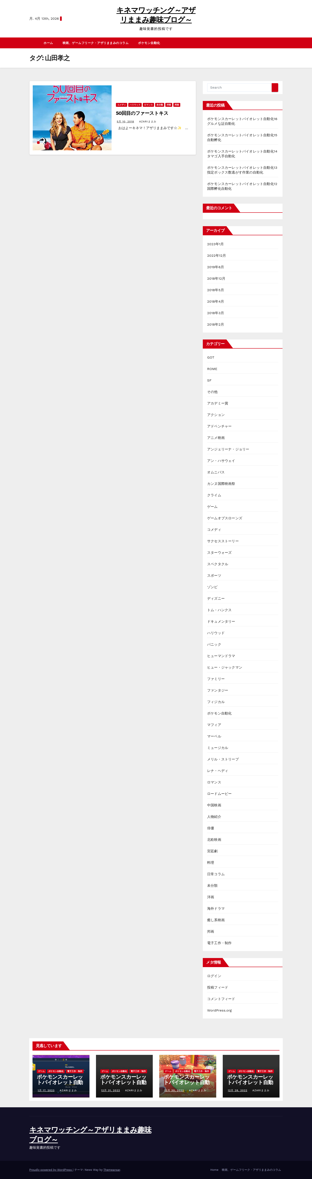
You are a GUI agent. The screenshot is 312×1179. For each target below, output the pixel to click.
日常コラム (216, 874)
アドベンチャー (219, 426)
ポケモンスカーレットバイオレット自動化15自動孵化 (123, 1082)
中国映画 (214, 805)
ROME (212, 369)
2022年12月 (216, 255)
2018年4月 (215, 301)
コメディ (121, 105)
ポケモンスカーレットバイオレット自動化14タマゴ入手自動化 (187, 1085)
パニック (214, 644)
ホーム (48, 43)
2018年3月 (215, 313)
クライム (214, 495)
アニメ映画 (216, 438)
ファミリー (216, 679)
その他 (212, 392)
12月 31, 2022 (110, 1090)
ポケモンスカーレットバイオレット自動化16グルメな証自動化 (60, 1085)
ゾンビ (212, 587)
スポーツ (214, 575)
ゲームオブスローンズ (224, 518)
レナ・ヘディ (217, 771)
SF (209, 380)
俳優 (210, 828)
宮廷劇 (212, 851)
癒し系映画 (216, 920)
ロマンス (148, 105)
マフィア (214, 725)
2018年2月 (215, 324)
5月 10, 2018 (125, 121)
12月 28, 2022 (237, 1090)
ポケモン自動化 (149, 43)
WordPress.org (219, 1010)
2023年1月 (215, 244)
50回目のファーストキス (142, 113)
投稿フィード (217, 987)
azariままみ (147, 121)
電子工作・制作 (219, 943)
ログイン (214, 976)
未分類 (159, 105)
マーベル (214, 736)
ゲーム (212, 507)
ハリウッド (135, 105)
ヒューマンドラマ (221, 656)
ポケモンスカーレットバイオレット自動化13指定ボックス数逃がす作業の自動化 (250, 1085)
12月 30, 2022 (174, 1090)
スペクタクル (217, 564)
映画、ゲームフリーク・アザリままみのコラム (96, 43)
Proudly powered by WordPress (51, 1169)
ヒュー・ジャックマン (224, 667)
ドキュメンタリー (221, 621)
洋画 (169, 105)
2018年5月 (215, 290)
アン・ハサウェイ (221, 461)
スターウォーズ (219, 553)
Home (214, 1169)
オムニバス (216, 472)
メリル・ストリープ (223, 759)
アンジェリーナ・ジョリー (228, 449)
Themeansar (111, 1169)
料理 (210, 863)
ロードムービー (219, 794)
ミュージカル (217, 748)
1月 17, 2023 (46, 1090)
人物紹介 (214, 817)
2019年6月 (215, 267)
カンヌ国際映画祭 (221, 484)
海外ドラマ (216, 908)
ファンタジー (217, 690)
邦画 (177, 105)
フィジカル (216, 702)
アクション (216, 415)
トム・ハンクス (219, 610)
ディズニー (216, 598)
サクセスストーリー (223, 541)
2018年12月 (216, 278)
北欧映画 (214, 840)
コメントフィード (221, 999)
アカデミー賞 (217, 403)
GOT (210, 357)
